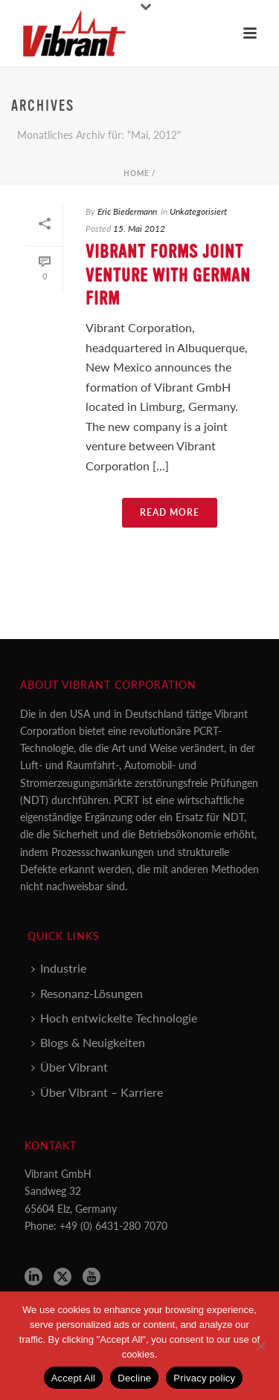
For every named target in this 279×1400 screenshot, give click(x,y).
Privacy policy (204, 1378)
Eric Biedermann (127, 211)
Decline (134, 1378)
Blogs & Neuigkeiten (88, 1042)
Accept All (73, 1378)
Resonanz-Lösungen (87, 993)
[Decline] (260, 1345)
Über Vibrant (69, 1066)
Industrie (58, 967)
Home (137, 173)
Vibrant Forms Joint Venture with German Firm (168, 275)
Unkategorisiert (198, 211)
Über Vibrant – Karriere (97, 1092)
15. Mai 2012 (139, 228)
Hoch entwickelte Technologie (114, 1017)
